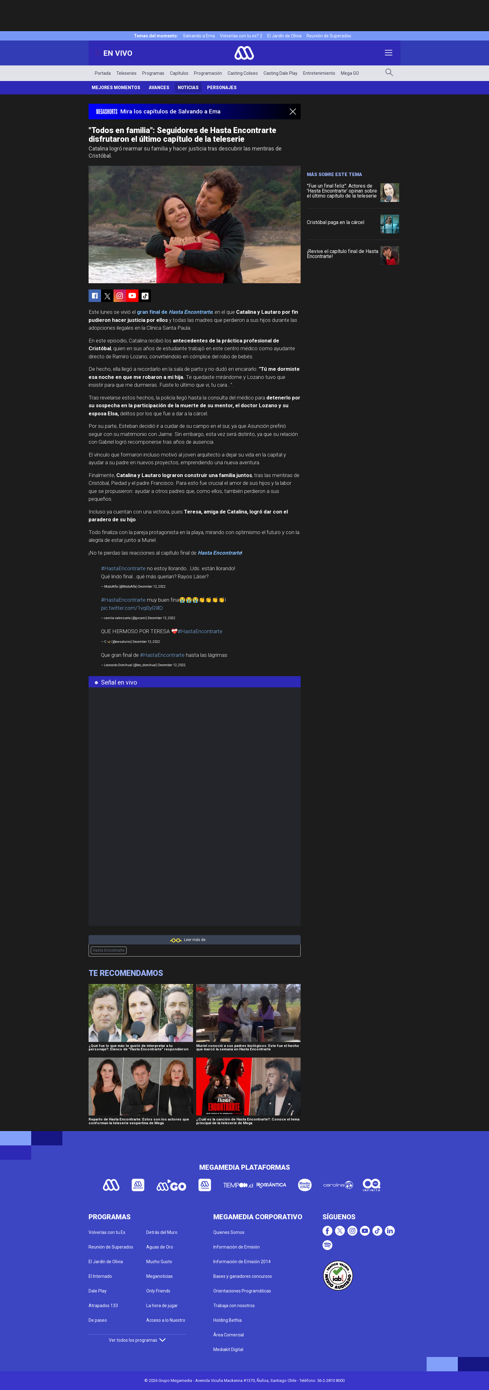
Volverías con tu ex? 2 (241, 35)
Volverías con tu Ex (107, 1232)
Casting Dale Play (281, 73)
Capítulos (179, 73)
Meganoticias (159, 1276)
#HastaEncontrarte (123, 568)
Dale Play (98, 1290)
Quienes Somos (228, 1232)
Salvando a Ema (199, 35)
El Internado (100, 1276)
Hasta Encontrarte (108, 950)
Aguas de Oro (159, 1246)
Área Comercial (228, 1334)
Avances (159, 87)
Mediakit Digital (228, 1349)
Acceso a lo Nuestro (165, 1320)
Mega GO (350, 73)
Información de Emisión (236, 1246)
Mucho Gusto (159, 1261)
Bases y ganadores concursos (242, 1276)
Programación (208, 73)
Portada (103, 73)
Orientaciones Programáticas (242, 1290)
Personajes (222, 87)
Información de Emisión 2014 (242, 1261)
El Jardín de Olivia (284, 35)
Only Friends (158, 1290)
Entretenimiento (319, 73)
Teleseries (126, 73)
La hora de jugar (162, 1305)
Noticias (188, 87)
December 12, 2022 (152, 586)
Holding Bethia (227, 1320)
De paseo (98, 1320)
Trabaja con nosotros (234, 1305)
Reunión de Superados (329, 35)
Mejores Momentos (116, 87)
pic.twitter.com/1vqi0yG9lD (132, 608)
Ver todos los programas (137, 1340)
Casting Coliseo (243, 73)
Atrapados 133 (103, 1305)
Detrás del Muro (161, 1232)
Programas (153, 73)
